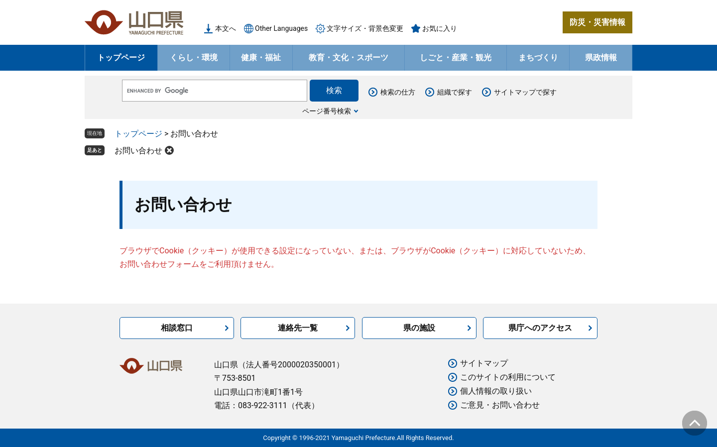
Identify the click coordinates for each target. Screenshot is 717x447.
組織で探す (454, 92)
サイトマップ (484, 363)
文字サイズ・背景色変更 (365, 28)
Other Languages (281, 28)
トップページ (121, 57)
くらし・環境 (194, 57)
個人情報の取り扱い (496, 391)
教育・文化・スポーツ (348, 57)
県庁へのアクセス (540, 328)
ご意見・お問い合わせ (500, 405)
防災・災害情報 (597, 22)
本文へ (225, 28)
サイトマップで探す (525, 92)
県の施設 (419, 328)
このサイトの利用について (508, 377)
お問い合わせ (138, 150)
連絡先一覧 (298, 328)
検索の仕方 (397, 92)
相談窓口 (177, 328)
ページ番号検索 (326, 111)
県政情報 (601, 57)
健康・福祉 (261, 57)
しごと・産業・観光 (455, 57)
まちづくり (538, 57)
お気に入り (439, 28)
